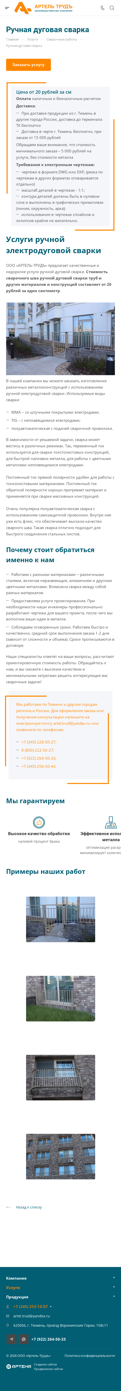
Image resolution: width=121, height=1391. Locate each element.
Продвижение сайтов (48, 1369)
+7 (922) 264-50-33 (48, 1339)
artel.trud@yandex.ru (71, 723)
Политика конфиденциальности (90, 1355)
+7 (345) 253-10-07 (30, 1306)
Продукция (17, 1296)
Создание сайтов (45, 1364)
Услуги (13, 1287)
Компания (16, 1278)
